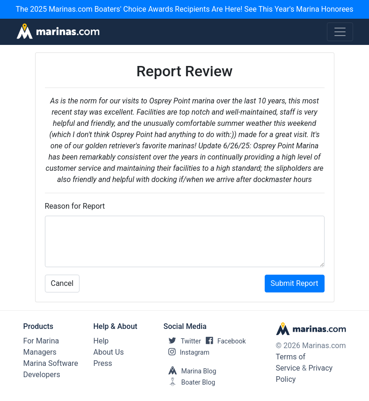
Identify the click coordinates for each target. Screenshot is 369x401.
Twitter (182, 341)
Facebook (223, 341)
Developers (41, 374)
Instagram (187, 352)
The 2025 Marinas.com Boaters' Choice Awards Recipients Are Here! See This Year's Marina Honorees (184, 9)
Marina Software (50, 363)
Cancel (62, 283)
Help (101, 340)
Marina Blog (190, 371)
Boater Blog (190, 382)
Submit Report (294, 283)
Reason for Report (75, 206)
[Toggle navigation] (340, 31)
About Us (109, 352)
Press (103, 363)
